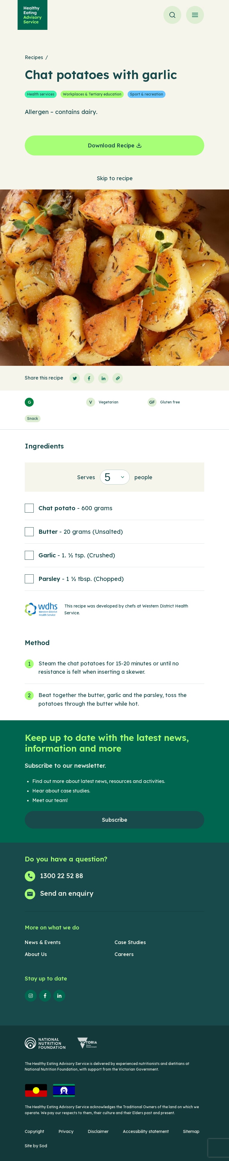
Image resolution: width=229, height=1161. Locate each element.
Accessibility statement (146, 1131)
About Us (36, 954)
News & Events (43, 942)
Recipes (34, 57)
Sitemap (191, 1131)
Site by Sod (36, 1145)
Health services (40, 94)
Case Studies (130, 942)
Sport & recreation (146, 94)
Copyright (34, 1131)
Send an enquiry (66, 893)
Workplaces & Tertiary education (92, 94)
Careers (124, 954)
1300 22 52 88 (61, 876)
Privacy (65, 1131)
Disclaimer (98, 1131)
